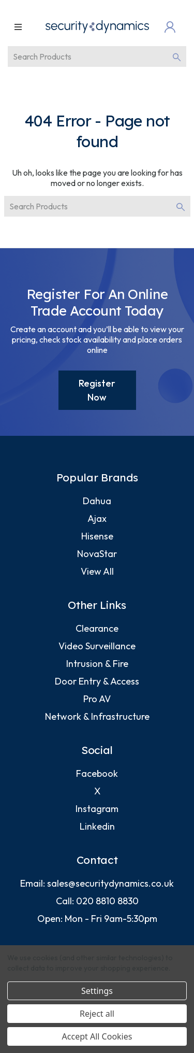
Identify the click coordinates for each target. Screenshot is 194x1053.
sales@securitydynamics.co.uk (110, 883)
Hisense (97, 536)
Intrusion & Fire (97, 664)
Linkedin (97, 826)
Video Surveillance (97, 646)
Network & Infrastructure (97, 716)
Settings (97, 991)
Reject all (97, 1013)
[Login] (172, 27)
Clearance (97, 628)
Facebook (97, 773)
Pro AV (97, 699)
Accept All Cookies (97, 1036)
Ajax (97, 518)
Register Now (97, 390)
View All (97, 571)
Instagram (97, 809)
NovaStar (97, 554)
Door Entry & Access (97, 681)
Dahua (97, 501)
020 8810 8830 (107, 901)
